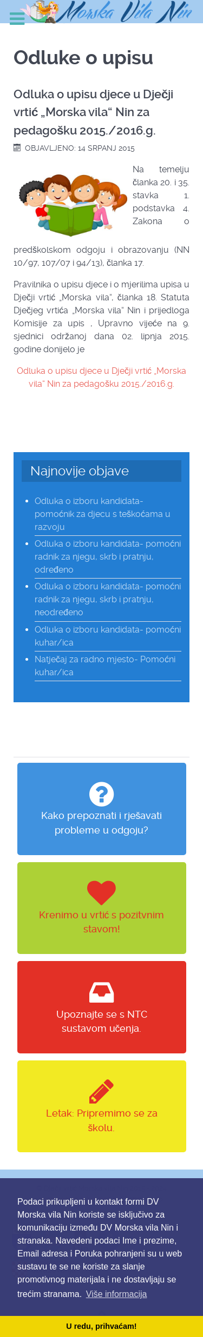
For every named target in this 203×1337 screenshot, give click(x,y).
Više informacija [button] (116, 1294)
